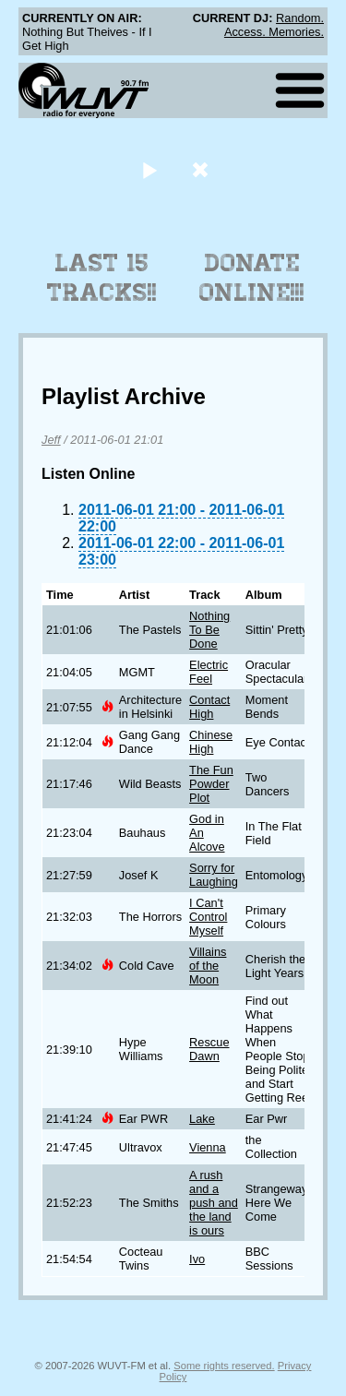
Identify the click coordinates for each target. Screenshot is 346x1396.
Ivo (197, 1259)
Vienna (207, 1147)
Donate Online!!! (251, 277)
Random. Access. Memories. (274, 25)
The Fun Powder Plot (211, 784)
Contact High (209, 707)
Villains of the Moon (207, 965)
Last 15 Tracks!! (102, 277)
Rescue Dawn (209, 1049)
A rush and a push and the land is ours (213, 1202)
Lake (202, 1119)
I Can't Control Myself (208, 916)
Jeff (51, 440)
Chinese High (211, 742)
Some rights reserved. (223, 1365)
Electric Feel (208, 672)
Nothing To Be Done (209, 629)
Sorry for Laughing (213, 875)
